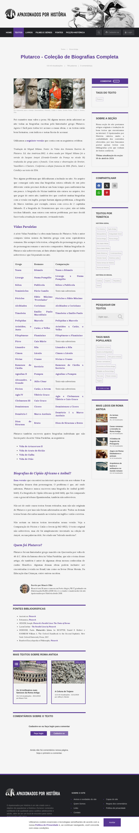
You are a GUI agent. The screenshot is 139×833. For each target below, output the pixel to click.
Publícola (39, 285)
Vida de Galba (26, 454)
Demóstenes (22, 406)
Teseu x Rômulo (64, 270)
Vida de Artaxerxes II (31, 446)
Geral (99, 285)
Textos (18, 32)
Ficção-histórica (75, 32)
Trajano (99, 381)
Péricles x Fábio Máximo (68, 298)
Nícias (18, 359)
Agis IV (19, 394)
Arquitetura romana (103, 347)
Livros (29, 32)
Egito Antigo (112, 229)
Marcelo (38, 320)
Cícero (38, 406)
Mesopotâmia (101, 234)
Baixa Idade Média (103, 248)
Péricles (19, 298)
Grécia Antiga (101, 239)
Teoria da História (103, 267)
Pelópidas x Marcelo (66, 320)
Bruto (37, 423)
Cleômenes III (22, 400)
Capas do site (112, 799)
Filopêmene (21, 335)
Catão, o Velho (42, 328)
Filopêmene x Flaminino (69, 335)
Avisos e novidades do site (85, 799)
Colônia (99, 281)
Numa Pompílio (42, 277)
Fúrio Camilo (41, 291)
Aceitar (112, 822)
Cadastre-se (59, 733)
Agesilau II (21, 374)
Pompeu (38, 374)
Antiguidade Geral (115, 234)
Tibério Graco (42, 394)
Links (76, 808)
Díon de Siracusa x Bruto (69, 423)
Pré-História (101, 229)
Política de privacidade (115, 808)
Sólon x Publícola (65, 285)
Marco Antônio (42, 414)
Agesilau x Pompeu (65, 374)
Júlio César (40, 381)
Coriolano (39, 305)
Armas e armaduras (103, 361)
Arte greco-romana (114, 357)
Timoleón (20, 313)
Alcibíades (21, 305)
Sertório (39, 366)
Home (9, 32)
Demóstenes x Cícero (67, 406)
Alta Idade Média (102, 243)
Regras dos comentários (116, 804)
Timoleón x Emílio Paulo (69, 313)
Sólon (18, 285)
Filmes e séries (44, 32)
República (116, 281)
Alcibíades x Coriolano (68, 305)
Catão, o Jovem (42, 389)
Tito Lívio (100, 376)
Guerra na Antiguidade (104, 352)
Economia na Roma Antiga (106, 366)
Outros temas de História (105, 263)
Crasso (38, 359)
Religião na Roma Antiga (105, 371)
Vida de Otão (26, 459)
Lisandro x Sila (63, 347)
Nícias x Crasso (63, 359)
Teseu (18, 270)
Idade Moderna (102, 253)
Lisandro (20, 347)
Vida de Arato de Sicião (32, 450)
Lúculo (38, 353)
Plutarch (32, 620)
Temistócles (21, 291)
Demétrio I (21, 414)
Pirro (18, 341)
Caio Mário (40, 341)
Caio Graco (40, 400)
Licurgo (19, 277)
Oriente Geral (101, 258)
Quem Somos (79, 804)
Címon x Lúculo (64, 353)
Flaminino (40, 335)
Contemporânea (115, 253)
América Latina (114, 258)
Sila (36, 347)
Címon (18, 353)
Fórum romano (111, 376)
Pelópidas (20, 320)
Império (107, 281)
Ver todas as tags (103, 388)
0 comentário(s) (86, 66)
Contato (77, 812)
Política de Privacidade (46, 825)
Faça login (38, 733)
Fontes (59, 32)
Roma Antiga (73, 49)
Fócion (19, 389)
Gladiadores (101, 357)
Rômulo (38, 270)
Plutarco (99, 99)
